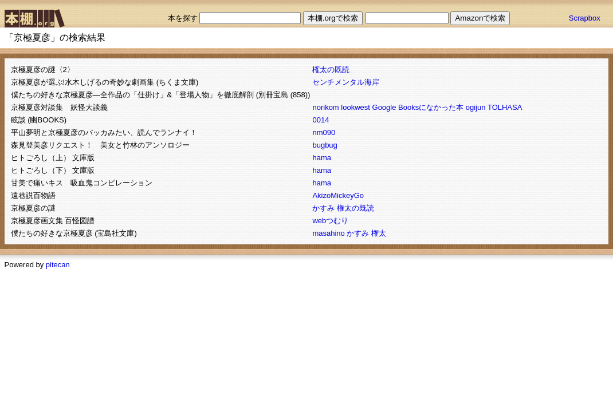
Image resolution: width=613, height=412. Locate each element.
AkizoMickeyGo (338, 195)
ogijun (476, 107)
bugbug (324, 145)
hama (321, 157)
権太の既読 (330, 69)
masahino (328, 233)
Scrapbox (584, 18)
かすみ (323, 208)
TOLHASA (505, 107)
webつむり (330, 220)
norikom (325, 107)
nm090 (323, 132)
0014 (320, 120)
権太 (378, 233)
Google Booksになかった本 (418, 107)
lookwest (355, 107)
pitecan (58, 264)
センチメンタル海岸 (345, 82)
